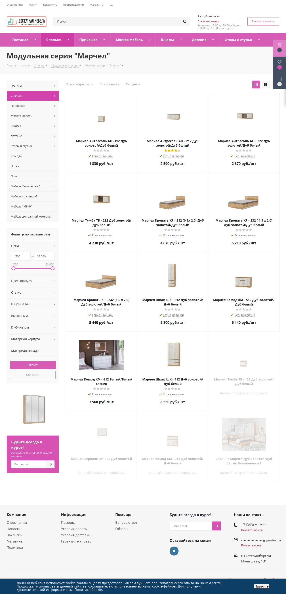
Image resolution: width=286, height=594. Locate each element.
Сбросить (33, 375)
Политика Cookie (88, 589)
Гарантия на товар (76, 541)
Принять (261, 586)
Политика (15, 547)
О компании (17, 522)
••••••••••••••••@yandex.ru (261, 540)
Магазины (15, 541)
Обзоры (121, 528)
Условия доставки (75, 535)
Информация (73, 514)
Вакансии (15, 535)
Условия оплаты (74, 528)
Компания (16, 514)
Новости (14, 528)
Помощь (68, 522)
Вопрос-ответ (126, 522)
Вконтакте (174, 551)
